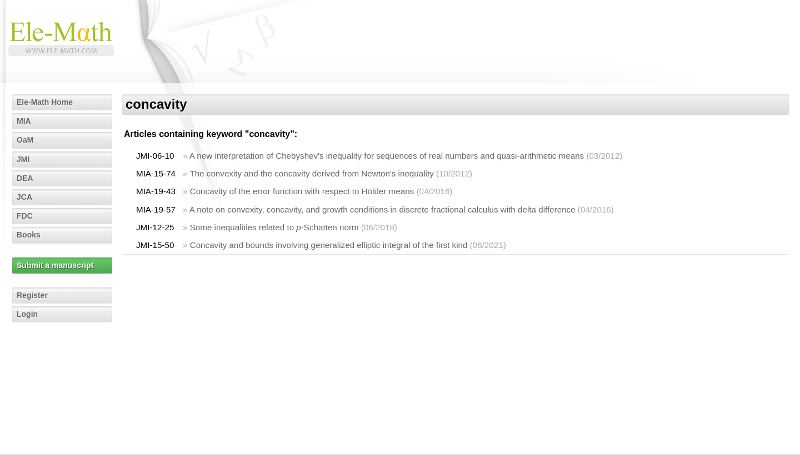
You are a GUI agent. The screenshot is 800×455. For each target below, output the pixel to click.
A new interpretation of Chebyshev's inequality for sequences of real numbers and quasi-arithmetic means (386, 155)
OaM (25, 139)
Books (29, 234)
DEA (25, 178)
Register (32, 295)
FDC (25, 215)
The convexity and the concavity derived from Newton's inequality (311, 173)
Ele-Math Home (45, 102)
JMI (23, 159)
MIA (24, 121)
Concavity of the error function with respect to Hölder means (302, 191)
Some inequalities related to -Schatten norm (274, 227)
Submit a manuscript (55, 265)
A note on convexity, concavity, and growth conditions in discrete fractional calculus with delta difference (382, 209)
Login (27, 314)
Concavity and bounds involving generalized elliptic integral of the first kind (329, 245)
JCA (24, 197)
